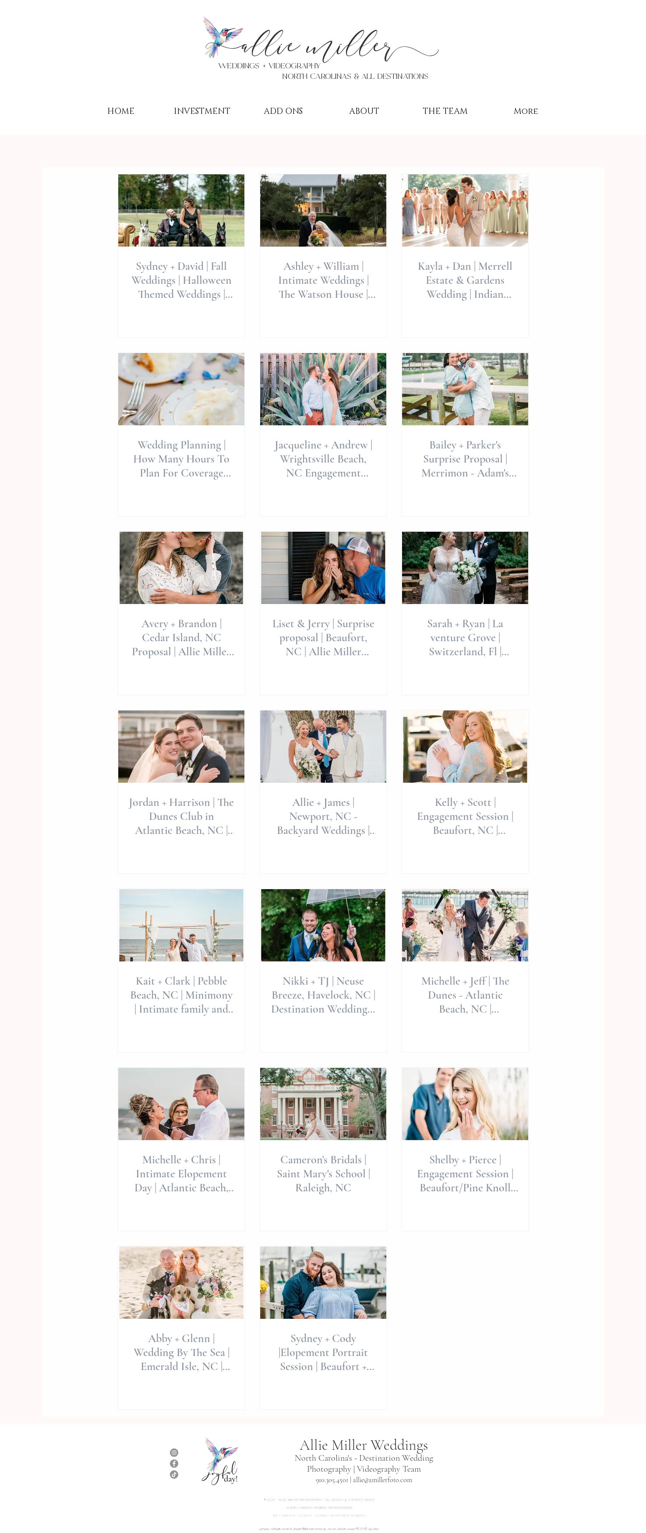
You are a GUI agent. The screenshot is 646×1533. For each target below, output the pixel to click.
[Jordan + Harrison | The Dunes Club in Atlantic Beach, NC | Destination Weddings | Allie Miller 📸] (181, 746)
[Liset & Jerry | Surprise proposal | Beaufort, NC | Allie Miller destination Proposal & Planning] (323, 568)
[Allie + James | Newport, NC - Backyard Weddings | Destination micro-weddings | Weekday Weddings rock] (323, 746)
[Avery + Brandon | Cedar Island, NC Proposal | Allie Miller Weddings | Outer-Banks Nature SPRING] (181, 568)
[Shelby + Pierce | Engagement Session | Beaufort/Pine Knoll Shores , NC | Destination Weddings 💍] (465, 1104)
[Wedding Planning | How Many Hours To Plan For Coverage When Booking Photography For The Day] (181, 389)
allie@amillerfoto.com (382, 1480)
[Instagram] (174, 1452)
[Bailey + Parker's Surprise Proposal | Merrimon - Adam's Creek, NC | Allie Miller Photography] (465, 389)
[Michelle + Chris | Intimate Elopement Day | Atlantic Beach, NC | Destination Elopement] (181, 1104)
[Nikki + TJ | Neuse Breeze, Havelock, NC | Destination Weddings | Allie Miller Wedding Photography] (323, 925)
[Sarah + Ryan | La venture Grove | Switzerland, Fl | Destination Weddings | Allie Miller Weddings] (465, 568)
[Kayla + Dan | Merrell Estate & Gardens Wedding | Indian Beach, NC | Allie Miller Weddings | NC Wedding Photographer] (465, 210)
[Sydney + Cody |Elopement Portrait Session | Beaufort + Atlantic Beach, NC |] (323, 1283)
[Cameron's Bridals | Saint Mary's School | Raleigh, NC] (323, 1104)
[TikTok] (174, 1474)
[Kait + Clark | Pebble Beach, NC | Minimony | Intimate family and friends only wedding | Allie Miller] (181, 925)
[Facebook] (174, 1463)
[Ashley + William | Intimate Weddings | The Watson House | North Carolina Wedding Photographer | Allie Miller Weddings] (323, 210)
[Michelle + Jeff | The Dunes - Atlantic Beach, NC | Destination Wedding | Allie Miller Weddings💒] (465, 925)
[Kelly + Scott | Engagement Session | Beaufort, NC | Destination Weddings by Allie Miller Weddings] (465, 746)
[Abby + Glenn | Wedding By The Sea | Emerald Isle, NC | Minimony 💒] (181, 1283)
